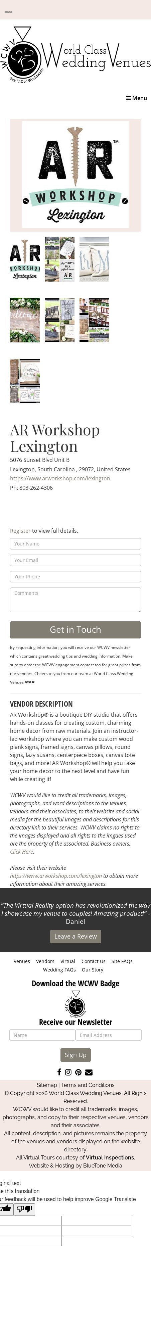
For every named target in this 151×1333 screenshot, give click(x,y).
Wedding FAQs (59, 969)
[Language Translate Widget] (8, 12)
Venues (22, 961)
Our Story (92, 969)
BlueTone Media (102, 1165)
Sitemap (47, 1085)
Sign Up (76, 1055)
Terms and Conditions (88, 1085)
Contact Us (94, 961)
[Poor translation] (24, 1209)
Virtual (67, 961)
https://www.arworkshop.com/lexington (60, 478)
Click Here (21, 851)
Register (20, 530)
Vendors (45, 961)
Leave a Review (75, 936)
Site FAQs (122, 961)
